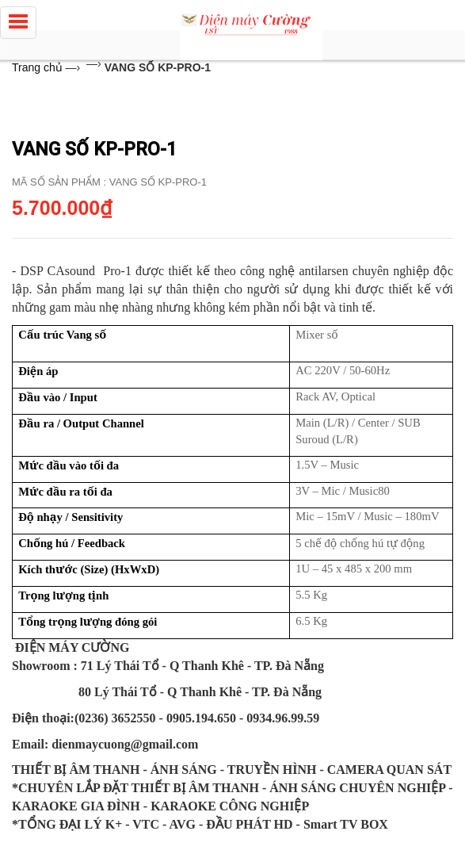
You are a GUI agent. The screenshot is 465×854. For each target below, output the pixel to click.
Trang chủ (37, 67)
